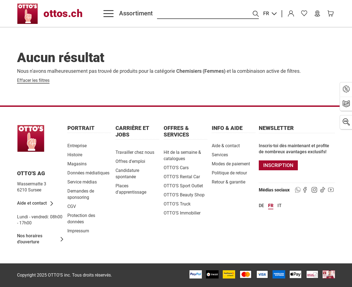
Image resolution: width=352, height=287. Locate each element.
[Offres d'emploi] (130, 161)
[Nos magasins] (317, 13)
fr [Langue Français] (270, 205)
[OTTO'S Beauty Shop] (184, 194)
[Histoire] (74, 154)
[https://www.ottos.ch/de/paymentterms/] (295, 274)
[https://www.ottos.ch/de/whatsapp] (298, 190)
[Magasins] (77, 163)
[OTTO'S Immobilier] (182, 213)
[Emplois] (346, 122)
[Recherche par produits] (208, 14)
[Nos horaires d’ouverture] (40, 239)
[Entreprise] (77, 145)
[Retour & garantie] (228, 182)
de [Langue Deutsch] (261, 205)
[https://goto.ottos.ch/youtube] (331, 190)
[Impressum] (78, 230)
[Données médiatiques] (88, 172)
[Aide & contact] (226, 145)
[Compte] (291, 13)
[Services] (220, 154)
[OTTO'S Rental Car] (182, 176)
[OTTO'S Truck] (177, 204)
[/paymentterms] (195, 274)
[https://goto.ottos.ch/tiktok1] (322, 190)
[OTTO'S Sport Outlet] (183, 185)
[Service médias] (82, 182)
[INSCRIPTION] (278, 165)
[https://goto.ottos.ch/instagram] (314, 190)
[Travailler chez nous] (135, 152)
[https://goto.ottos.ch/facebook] (306, 190)
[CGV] (71, 206)
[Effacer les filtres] (33, 80)
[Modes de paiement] (231, 163)
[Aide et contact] (35, 203)
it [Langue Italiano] (279, 205)
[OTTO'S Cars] (176, 167)
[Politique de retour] (229, 172)
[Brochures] (346, 104)
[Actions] (346, 89)
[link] (304, 13)
